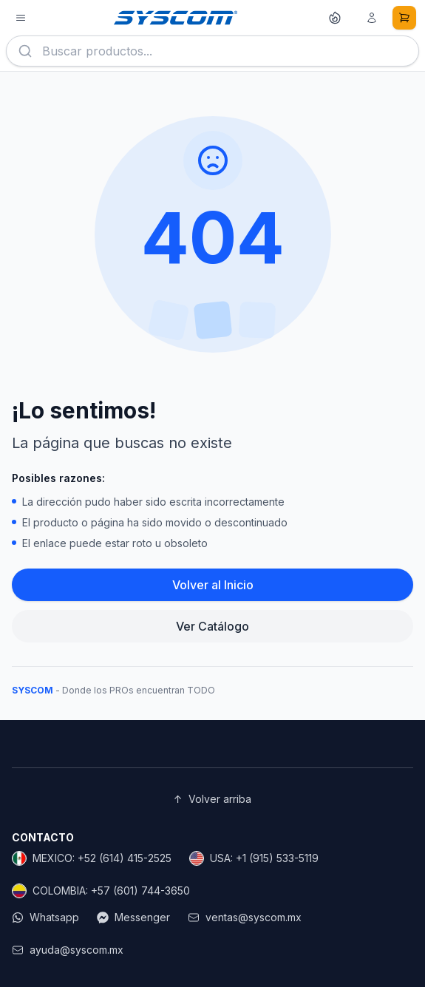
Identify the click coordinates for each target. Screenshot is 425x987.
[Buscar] (25, 51)
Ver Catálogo (212, 626)
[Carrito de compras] (404, 18)
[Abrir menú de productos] (21, 18)
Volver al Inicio (213, 584)
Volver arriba (212, 799)
